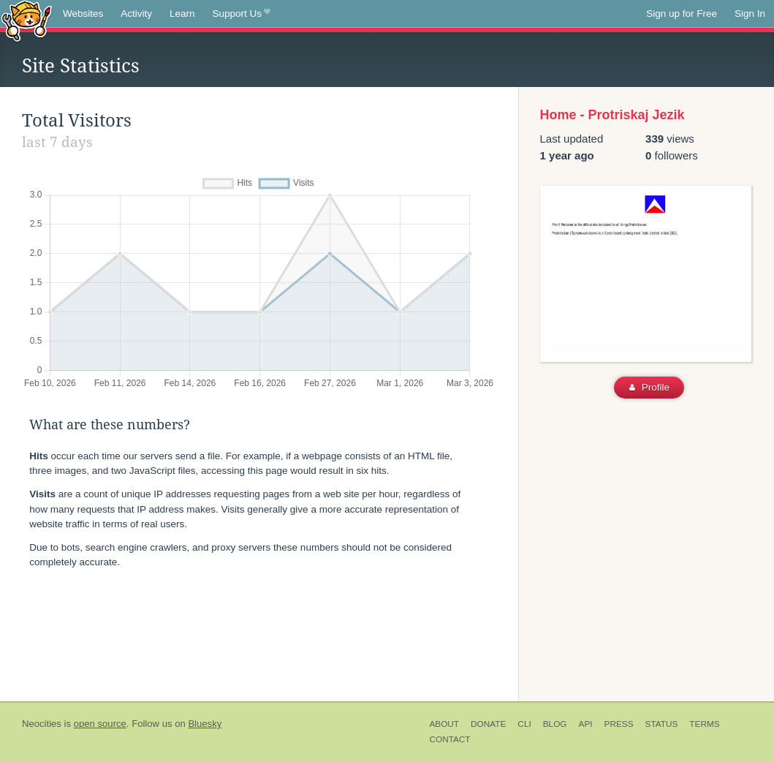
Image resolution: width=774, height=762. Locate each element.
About (444, 724)
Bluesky (204, 723)
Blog (555, 724)
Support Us (241, 14)
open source (100, 723)
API (586, 724)
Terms (704, 724)
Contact (449, 739)
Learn (182, 13)
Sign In (750, 13)
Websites (83, 13)
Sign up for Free (681, 13)
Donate (488, 724)
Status (661, 724)
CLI (524, 724)
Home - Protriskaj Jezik (612, 114)
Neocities (41, 723)
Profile (649, 387)
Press (619, 724)
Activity (136, 13)
